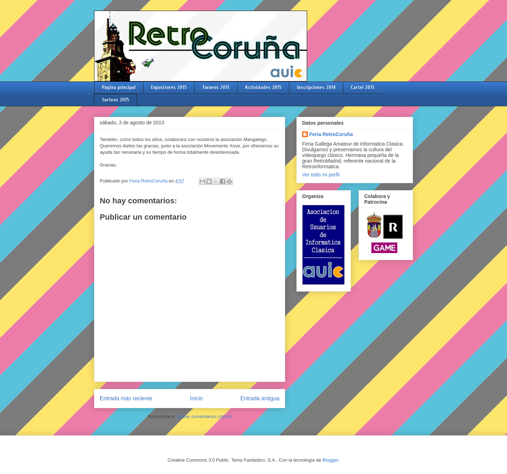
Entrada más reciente (126, 398)
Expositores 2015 (169, 87)
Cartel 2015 (363, 87)
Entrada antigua (259, 398)
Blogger (330, 460)
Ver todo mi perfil (320, 174)
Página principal (119, 87)
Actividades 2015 (263, 87)
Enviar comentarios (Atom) (204, 416)
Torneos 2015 (216, 87)
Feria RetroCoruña (331, 134)
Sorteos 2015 (115, 100)
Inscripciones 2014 (316, 87)
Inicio (196, 398)
